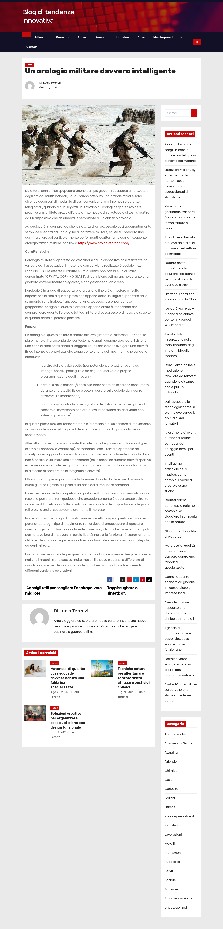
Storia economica (178, 898)
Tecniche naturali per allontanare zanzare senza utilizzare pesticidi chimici (134, 678)
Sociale (170, 880)
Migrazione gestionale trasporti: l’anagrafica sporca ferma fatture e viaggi (180, 217)
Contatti (32, 47)
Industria (122, 37)
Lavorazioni (173, 834)
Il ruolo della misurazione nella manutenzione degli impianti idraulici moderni (180, 345)
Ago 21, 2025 (59, 692)
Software (171, 889)
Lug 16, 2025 (59, 732)
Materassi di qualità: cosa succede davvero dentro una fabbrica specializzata (67, 678)
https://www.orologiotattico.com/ (103, 243)
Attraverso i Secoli (178, 743)
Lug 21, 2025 (126, 692)
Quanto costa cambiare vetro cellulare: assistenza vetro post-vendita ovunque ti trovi (180, 274)
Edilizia (170, 798)
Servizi (82, 37)
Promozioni (173, 853)
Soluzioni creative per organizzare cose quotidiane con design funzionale (67, 720)
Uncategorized (176, 907)
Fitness (170, 807)
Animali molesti (176, 734)
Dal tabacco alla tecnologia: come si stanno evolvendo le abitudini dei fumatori (180, 412)
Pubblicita (172, 862)
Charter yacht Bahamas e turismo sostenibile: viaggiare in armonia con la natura (181, 511)
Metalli (170, 843)
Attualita (41, 37)
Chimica (171, 770)
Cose (141, 37)
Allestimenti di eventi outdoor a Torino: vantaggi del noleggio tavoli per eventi (180, 443)
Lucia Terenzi (52, 82)
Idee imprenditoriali (167, 37)
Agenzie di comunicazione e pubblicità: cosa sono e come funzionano (178, 639)
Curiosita (62, 37)
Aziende (101, 37)
